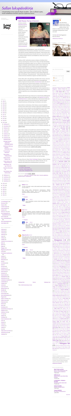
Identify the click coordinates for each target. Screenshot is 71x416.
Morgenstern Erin (55, 243)
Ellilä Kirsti (66, 135)
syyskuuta (6, 130)
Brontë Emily (59, 113)
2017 (4, 114)
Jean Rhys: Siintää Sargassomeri (25, 169)
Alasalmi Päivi (55, 96)
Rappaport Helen (66, 272)
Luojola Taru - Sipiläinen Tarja (65, 219)
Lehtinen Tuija (67, 209)
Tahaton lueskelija (58, 385)
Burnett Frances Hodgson (65, 116)
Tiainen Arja (55, 317)
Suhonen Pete (60, 304)
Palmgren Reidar (67, 260)
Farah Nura (55, 139)
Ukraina (2, 322)
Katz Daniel (63, 183)
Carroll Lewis (63, 119)
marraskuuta (6, 126)
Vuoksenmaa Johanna (62, 337)
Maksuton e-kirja (4, 211)
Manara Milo (58, 226)
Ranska (2, 303)
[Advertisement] (35, 408)
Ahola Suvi (61, 93)
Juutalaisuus (3, 268)
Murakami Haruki (65, 244)
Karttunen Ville (56, 181)
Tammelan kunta (65, 308)
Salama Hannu (66, 285)
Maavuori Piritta (66, 222)
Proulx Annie (68, 266)
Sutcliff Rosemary (67, 305)
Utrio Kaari (55, 327)
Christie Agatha (66, 120)
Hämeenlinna (3, 259)
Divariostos (3, 203)
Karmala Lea (60, 180)
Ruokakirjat (3, 307)
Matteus (60, 229)
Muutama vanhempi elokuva (59, 387)
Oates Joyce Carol (63, 253)
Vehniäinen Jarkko (62, 330)
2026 (4, 101)
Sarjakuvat (3, 310)
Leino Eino (58, 212)
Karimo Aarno (55, 180)
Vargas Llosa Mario (65, 328)
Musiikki (3, 290)
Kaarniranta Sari (55, 177)
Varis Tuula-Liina (55, 330)
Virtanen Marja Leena (56, 336)
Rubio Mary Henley (59, 279)
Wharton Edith (22, 176)
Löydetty (3, 210)
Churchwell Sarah (58, 122)
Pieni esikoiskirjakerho (5, 221)
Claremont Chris (66, 122)
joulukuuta (6, 124)
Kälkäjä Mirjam (63, 203)
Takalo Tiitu (68, 307)
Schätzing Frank (63, 291)
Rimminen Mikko (65, 276)
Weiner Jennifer (59, 341)
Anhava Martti (61, 99)
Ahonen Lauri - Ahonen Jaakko (58, 94)
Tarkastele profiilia (58, 38)
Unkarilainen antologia (65, 324)
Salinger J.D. (55, 286)
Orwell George (55, 257)
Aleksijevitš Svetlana (63, 96)
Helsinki (2, 257)
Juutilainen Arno (66, 174)
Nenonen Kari (67, 247)
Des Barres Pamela (64, 126)
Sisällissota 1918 (4, 312)
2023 (4, 106)
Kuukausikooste (4, 278)
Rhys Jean (58, 276)
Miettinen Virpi (60, 234)
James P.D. (64, 170)
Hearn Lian (60, 152)
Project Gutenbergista (34, 159)
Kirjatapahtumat (4, 276)
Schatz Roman (57, 291)
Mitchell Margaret (67, 235)
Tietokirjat (3, 317)
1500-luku (3, 229)
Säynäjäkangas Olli (62, 307)
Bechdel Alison (55, 107)
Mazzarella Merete (66, 229)
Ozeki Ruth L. (61, 257)
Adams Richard (58, 90)
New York (3, 291)
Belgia (2, 246)
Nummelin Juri (55, 250)
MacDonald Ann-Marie (57, 223)
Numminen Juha (67, 250)
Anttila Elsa (67, 99)
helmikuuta (6, 179)
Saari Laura (54, 283)
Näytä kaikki (68, 394)
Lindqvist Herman (59, 215)
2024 (4, 105)
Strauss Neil (55, 304)
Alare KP (66, 94)
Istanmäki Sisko (57, 167)
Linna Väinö (61, 216)
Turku (2, 320)
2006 (4, 195)
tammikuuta (6, 180)
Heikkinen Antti (66, 152)
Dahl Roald (68, 125)
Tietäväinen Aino (61, 317)
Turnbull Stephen (66, 320)
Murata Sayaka (55, 246)
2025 (4, 103)
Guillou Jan (62, 145)
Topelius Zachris (63, 318)
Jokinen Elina (66, 173)
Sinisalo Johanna (56, 295)
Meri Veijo (54, 234)
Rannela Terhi (61, 270)
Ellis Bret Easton (55, 136)
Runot (2, 305)
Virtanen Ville (55, 337)
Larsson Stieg (67, 207)
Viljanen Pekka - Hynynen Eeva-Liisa (63, 331)
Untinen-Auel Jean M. (57, 325)
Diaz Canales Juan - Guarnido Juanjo (60, 129)
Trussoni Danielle (59, 320)
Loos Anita (67, 216)
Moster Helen (58, 244)
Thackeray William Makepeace (61, 314)
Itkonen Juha (64, 167)
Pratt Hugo (62, 266)
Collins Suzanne (66, 123)
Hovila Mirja (67, 160)
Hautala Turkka (66, 151)
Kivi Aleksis (68, 192)
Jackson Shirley (58, 168)
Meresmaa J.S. (66, 232)
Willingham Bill (64, 343)
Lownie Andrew (60, 218)
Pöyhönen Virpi (58, 269)
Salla (27, 199)
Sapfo (68, 286)
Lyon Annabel (61, 221)
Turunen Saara (65, 321)
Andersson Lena (65, 97)
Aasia (2, 236)
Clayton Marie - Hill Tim (57, 123)
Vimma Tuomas (59, 334)
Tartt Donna (56, 311)
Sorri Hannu (60, 301)
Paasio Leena (64, 259)
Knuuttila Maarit (56, 193)
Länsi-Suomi (3, 286)
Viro (2, 329)
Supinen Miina (55, 305)
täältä (58, 35)
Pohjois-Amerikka (4, 298)
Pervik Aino (68, 263)
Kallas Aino (65, 177)
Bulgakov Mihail (56, 116)
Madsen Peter (55, 225)
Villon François (63, 333)
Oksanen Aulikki (59, 254)
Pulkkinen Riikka (56, 267)
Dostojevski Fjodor (64, 131)
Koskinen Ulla (55, 199)
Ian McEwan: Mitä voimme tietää (60, 382)
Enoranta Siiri (66, 136)
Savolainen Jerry (56, 289)
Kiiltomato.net (57, 374)
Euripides (61, 138)
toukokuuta (6, 137)
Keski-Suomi (3, 271)
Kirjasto (2, 204)
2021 (4, 110)
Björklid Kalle (63, 109)
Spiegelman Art (66, 301)
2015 (4, 118)
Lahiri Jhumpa (62, 205)
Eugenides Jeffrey (55, 138)
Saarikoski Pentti (62, 283)
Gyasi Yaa (67, 145)
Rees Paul (61, 275)
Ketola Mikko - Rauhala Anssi (64, 187)
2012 (4, 183)
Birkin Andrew (56, 109)
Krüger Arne (67, 199)
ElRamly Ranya (60, 135)
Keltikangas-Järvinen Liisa (64, 186)
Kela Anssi (66, 184)
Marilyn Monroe (4, 288)
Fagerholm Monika (67, 138)
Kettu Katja (55, 189)
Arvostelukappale (4, 201)
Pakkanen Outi (59, 260)
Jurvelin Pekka (60, 174)
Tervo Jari (64, 312)
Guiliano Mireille (56, 145)
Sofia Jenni (59, 298)
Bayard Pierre (55, 106)
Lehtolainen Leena (57, 210)
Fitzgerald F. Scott (62, 139)
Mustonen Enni (61, 246)
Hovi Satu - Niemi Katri (59, 160)
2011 (4, 185)
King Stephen (66, 190)
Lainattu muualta (4, 206)
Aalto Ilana (54, 87)
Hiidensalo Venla (63, 155)
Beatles (2, 244)
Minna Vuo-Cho (25, 235)
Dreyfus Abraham (55, 132)
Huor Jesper (55, 161)
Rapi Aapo (54, 272)
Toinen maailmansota (5, 318)
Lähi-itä (2, 285)
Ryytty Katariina (59, 282)
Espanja (2, 256)
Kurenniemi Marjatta (56, 202)
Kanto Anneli (65, 178)
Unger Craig (58, 324)
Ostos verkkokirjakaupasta (6, 218)
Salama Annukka (58, 285)
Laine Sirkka (58, 206)
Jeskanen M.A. (58, 171)
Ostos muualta (4, 216)
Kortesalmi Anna (66, 197)
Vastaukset (26, 196)
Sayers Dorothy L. (65, 289)
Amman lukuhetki (58, 390)
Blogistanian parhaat (5, 249)
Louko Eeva (54, 218)
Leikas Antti (63, 210)
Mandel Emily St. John (65, 226)
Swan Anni (55, 307)
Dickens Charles (56, 131)
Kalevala (60, 177)
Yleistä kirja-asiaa (4, 332)
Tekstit (55, 78)
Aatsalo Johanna (63, 87)
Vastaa (23, 194)
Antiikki (2, 239)
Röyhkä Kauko (66, 282)
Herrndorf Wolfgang (65, 154)
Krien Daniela (61, 199)
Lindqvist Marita (66, 215)
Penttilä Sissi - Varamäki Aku (60, 263)
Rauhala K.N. (55, 273)
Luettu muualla (4, 208)
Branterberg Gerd (66, 110)
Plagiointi (3, 296)
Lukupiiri (3, 283)
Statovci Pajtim (65, 302)
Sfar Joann (57, 292)
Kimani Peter (61, 190)
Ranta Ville (66, 270)
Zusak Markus (65, 347)
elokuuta (5, 131)
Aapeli (58, 87)
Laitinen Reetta (65, 206)
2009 (4, 189)
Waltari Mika (56, 340)
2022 (4, 108)
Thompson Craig (66, 315)
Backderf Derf (66, 103)
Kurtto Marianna (65, 202)
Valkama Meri (63, 327)
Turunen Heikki (56, 321)
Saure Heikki (68, 288)
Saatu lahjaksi (4, 223)
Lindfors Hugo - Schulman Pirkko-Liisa (59, 213)
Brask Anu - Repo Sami (56, 112)
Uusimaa (3, 325)
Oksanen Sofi (65, 254)
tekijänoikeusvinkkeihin (57, 363)
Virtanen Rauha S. (64, 336)
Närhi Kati (56, 253)
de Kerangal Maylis (62, 348)
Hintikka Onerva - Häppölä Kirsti (62, 157)
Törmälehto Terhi (56, 323)
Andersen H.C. (58, 97)
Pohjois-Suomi (4, 300)
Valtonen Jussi (58, 328)
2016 (4, 116)
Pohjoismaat (3, 302)
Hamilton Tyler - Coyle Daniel (60, 148)
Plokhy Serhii (56, 266)
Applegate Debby (55, 100)
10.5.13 (30, 235)
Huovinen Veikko (63, 161)
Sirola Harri (63, 295)
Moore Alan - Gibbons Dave (57, 241)
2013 (4, 122)
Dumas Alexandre (64, 132)
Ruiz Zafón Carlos (66, 279)
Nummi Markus (61, 250)
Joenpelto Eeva (65, 171)
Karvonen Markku (63, 181)
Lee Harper (61, 209)
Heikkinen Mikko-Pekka (56, 154)
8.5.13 (26, 184)
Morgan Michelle (66, 241)
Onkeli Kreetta (61, 256)
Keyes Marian (61, 189)
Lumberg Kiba (56, 219)
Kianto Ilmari (68, 189)
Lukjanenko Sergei (67, 218)
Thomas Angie (58, 315)
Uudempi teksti (21, 282)
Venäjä (2, 327)
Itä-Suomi (3, 266)
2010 (4, 187)
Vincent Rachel (65, 334)
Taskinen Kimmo (63, 311)
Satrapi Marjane (61, 288)
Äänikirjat (3, 334)
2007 (4, 193)
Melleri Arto (62, 231)
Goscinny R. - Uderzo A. (64, 142)
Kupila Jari (67, 200)
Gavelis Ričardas (65, 141)
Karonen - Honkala (67, 180)
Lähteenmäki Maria (59, 222)
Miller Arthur (66, 234)
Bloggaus (3, 248)
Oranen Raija (67, 256)
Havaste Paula (55, 152)
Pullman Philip (63, 267)
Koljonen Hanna (62, 194)
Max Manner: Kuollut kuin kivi (60, 391)
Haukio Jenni (60, 151)
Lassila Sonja (56, 209)
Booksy (23, 184)
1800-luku (3, 234)
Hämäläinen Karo (65, 164)
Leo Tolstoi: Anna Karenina (24, 167)
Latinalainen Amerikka (5, 280)
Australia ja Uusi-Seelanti (6, 241)
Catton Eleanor (58, 120)
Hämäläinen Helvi (56, 164)
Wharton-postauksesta (22, 46)
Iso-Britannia (3, 263)
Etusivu (34, 282)
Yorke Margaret (58, 347)
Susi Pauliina (61, 305)
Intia (2, 261)
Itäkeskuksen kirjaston (22, 24)
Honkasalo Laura (61, 158)
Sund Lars (66, 304)
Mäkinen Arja (68, 246)
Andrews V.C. (55, 99)
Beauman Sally (66, 106)
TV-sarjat (3, 313)
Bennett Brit (61, 107)
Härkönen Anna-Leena (56, 165)
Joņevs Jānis (54, 174)
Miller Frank (55, 235)
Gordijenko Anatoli (56, 142)
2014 (4, 120)
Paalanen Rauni (67, 257)
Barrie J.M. (62, 104)
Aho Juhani (59, 91)
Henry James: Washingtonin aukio (26, 170)
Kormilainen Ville (59, 197)
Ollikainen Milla (55, 256)
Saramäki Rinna (55, 288)
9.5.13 (31, 199)
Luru (23, 209)
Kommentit (56, 80)
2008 (4, 191)
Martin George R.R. (62, 228)
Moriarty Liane (62, 243)
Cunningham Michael (61, 125)
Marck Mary (55, 228)
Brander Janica (59, 110)
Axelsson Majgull (60, 103)
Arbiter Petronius (62, 100)
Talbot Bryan (57, 308)
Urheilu (2, 324)
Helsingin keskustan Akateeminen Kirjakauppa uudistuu (8, 143)
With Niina (57, 345)
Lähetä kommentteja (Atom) (26, 284)
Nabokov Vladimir (57, 247)
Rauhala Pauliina (61, 273)
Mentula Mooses (59, 232)
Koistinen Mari (63, 193)
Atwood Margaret (57, 102)
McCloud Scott (55, 231)
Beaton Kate (60, 106)
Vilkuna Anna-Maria (56, 333)
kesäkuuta (6, 135)
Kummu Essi (55, 200)
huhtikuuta (6, 175)
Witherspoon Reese (63, 345)
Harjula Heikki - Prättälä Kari (61, 149)
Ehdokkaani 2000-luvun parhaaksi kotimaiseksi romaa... (8, 148)
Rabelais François (66, 269)
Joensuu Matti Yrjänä (57, 173)
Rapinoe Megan (59, 272)
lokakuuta (6, 128)
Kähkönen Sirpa (56, 203)
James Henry (58, 170)
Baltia (2, 243)
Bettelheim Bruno (67, 107)
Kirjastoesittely (4, 274)
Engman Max (61, 136)
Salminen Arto (62, 286)
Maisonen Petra (61, 225)
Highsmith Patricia (56, 155)
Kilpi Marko (56, 190)
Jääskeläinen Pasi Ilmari (63, 176)
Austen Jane (64, 102)
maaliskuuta (6, 177)
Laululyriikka (3, 281)
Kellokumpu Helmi (56, 186)
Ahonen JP (66, 93)
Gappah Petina (58, 141)
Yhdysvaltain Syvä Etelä (6, 330)
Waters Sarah (63, 340)
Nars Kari (62, 247)
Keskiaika (3, 273)
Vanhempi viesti (47, 282)
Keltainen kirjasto (4, 269)
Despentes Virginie (56, 128)
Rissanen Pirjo (55, 278)
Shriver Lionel (63, 292)
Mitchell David (60, 235)
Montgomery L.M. (60, 240)
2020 (4, 112)
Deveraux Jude (64, 128)
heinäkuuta (6, 133)
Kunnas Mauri (60, 200)
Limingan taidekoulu (65, 212)
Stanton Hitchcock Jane (57, 302)
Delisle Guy (56, 126)
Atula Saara (68, 100)
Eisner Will (55, 135)
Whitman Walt (55, 343)
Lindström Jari (55, 216)
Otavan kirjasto (4, 293)
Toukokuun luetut (6, 139)
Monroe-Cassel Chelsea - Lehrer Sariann (63, 238)
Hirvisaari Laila (55, 158)
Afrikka (2, 237)
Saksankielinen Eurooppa (6, 308)
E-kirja (2, 251)
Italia (2, 264)
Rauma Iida (67, 273)
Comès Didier (55, 125)
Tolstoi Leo (57, 318)
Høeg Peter (63, 165)
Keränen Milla (55, 187)
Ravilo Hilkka (55, 275)
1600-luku (3, 231)
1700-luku (3, 232)
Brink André (64, 112)
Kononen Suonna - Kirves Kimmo (59, 196)
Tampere (2, 315)
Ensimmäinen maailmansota (6, 253)
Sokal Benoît (65, 298)
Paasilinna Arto (57, 259)
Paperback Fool (42, 97)
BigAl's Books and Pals (59, 369)
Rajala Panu (55, 270)
